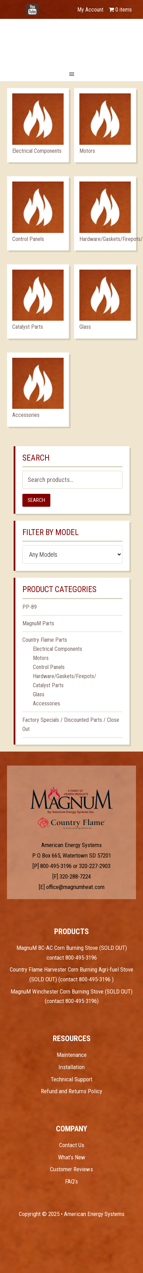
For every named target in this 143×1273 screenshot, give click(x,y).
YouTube (42, 6)
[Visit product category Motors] (105, 125)
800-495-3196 (56, 865)
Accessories (46, 703)
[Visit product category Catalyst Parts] (38, 301)
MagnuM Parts (38, 623)
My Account (90, 9)
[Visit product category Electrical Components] (38, 125)
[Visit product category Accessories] (38, 389)
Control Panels (49, 667)
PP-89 (29, 607)
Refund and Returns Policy (71, 1091)
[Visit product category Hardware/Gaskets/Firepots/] (105, 213)
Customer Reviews (71, 1169)
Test (71, 800)
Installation (71, 1067)
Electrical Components (57, 649)
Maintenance (72, 1054)
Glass (38, 694)
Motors (41, 658)
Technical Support (71, 1079)
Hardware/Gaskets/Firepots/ (64, 676)
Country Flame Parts (44, 639)
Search (36, 500)
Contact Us (71, 1145)
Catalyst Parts (48, 685)
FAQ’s (71, 1181)
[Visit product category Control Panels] (38, 213)
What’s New (71, 1157)
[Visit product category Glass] (105, 301)
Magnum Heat (71, 42)
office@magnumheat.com (75, 886)
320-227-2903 (94, 865)
